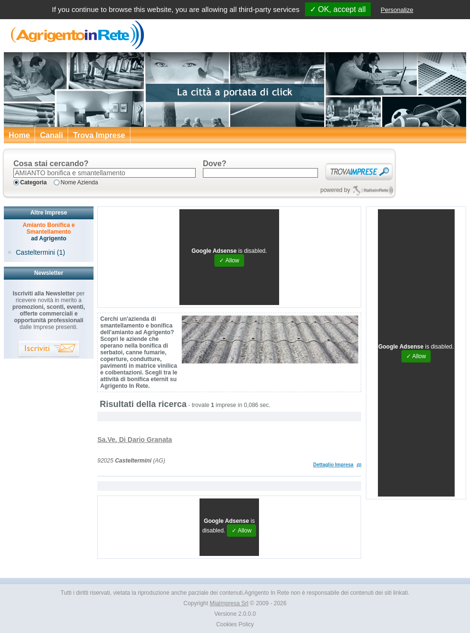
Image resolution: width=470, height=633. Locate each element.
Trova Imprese (99, 135)
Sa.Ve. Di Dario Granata (134, 439)
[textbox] (104, 173)
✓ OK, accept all (338, 9)
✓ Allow (229, 260)
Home (19, 135)
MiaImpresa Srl (229, 603)
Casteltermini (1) (40, 252)
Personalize (397, 9)
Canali (51, 135)
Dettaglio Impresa (333, 464)
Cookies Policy (235, 624)
